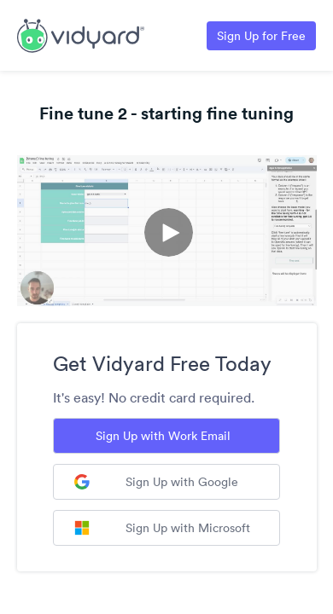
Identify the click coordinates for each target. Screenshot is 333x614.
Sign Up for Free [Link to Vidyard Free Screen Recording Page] (261, 35)
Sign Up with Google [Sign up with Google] (156, 481)
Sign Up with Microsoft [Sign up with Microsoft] (162, 528)
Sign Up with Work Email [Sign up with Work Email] (163, 435)
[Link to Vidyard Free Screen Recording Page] (80, 34)
